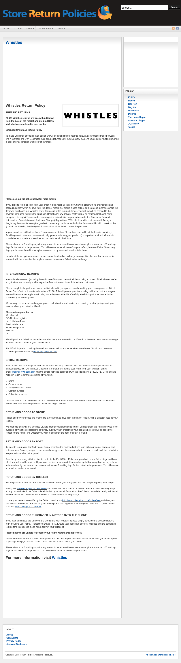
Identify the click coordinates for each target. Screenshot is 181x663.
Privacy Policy (13, 641)
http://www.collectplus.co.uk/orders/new (81, 500)
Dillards (132, 114)
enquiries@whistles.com (45, 351)
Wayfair (132, 107)
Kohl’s (131, 97)
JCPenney (133, 123)
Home (6, 28)
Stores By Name (23, 28)
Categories (44, 28)
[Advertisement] (62, 74)
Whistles (14, 42)
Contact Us (12, 638)
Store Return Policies (57, 12)
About (9, 635)
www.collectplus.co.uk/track (28, 506)
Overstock (133, 110)
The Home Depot (137, 117)
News (60, 28)
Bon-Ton (132, 104)
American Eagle (136, 120)
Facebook (177, 28)
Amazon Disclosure (16, 644)
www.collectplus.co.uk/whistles (32, 488)
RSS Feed (173, 28)
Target (131, 127)
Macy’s (131, 100)
